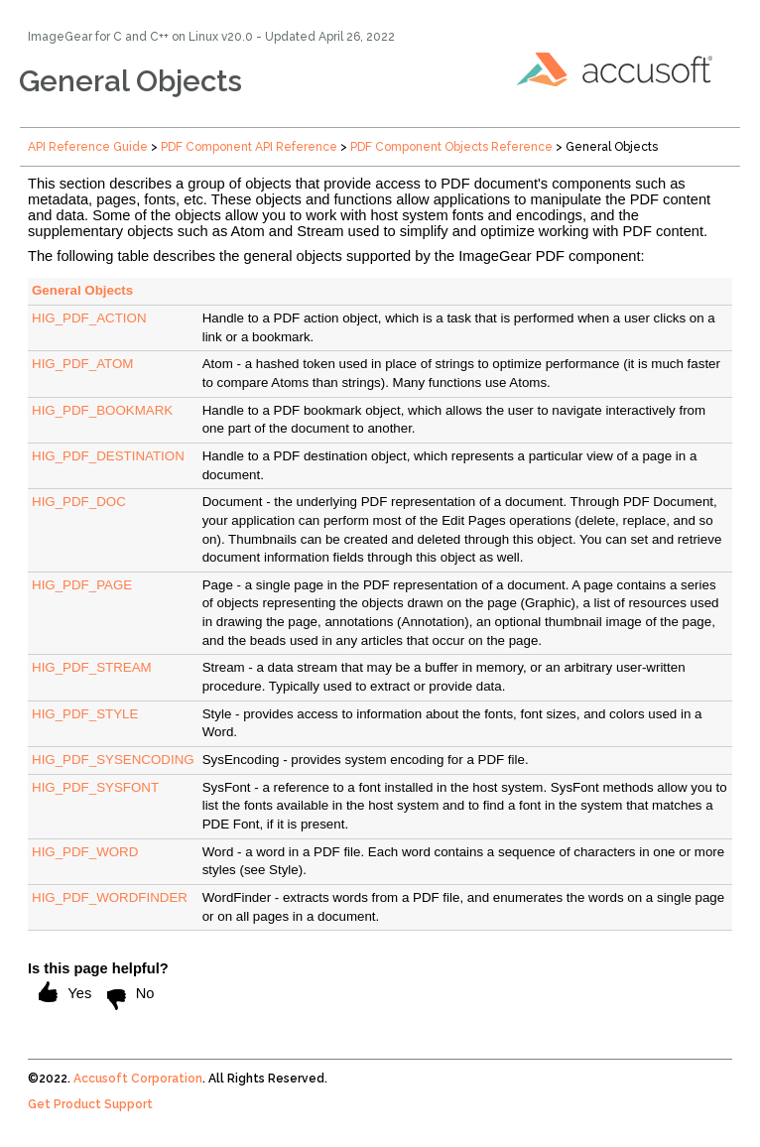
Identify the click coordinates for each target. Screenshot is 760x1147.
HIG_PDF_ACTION (89, 318)
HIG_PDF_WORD (85, 851)
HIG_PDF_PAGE (82, 584)
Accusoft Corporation (137, 1078)
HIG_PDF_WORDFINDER (110, 897)
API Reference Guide (88, 147)
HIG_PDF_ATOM (82, 363)
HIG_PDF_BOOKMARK (102, 410)
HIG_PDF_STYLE (85, 713)
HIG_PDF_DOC (79, 501)
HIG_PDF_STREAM (92, 667)
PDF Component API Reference (249, 147)
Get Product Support (90, 1104)
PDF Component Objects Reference (451, 147)
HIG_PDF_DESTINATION (108, 455)
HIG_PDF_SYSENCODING (113, 759)
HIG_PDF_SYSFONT (95, 787)
